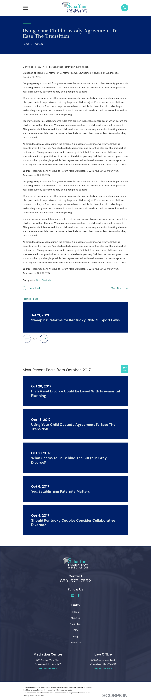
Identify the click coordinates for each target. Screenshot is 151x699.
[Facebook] (78, 595)
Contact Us (75, 642)
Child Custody (43, 280)
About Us (75, 617)
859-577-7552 (75, 580)
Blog (75, 636)
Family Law (75, 624)
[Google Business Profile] (72, 595)
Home (75, 611)
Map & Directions (48, 668)
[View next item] (44, 339)
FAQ (75, 630)
